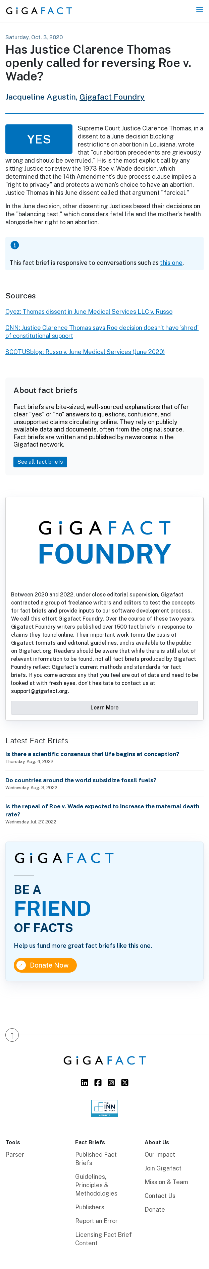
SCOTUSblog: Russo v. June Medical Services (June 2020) (85, 351)
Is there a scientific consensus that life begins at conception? (92, 753)
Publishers (89, 1207)
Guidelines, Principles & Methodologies (96, 1185)
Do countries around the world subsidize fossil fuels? (81, 780)
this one (171, 262)
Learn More (104, 707)
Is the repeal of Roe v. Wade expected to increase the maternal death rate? (102, 810)
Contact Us (160, 1195)
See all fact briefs (40, 462)
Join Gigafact (163, 1168)
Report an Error (96, 1220)
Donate (155, 1209)
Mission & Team (166, 1182)
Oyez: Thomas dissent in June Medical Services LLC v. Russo (88, 311)
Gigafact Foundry (112, 96)
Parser (14, 1154)
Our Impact (160, 1154)
